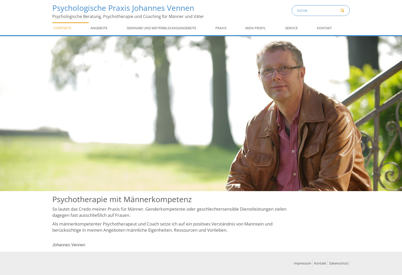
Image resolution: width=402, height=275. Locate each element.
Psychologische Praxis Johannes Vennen (123, 8)
